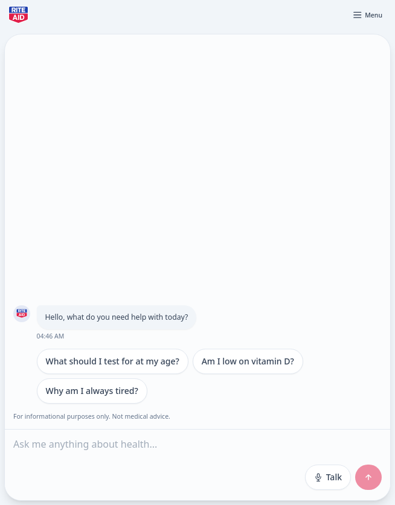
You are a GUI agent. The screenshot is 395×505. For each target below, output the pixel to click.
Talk (328, 477)
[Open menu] (367, 15)
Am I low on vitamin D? (248, 361)
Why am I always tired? (92, 390)
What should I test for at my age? (112, 361)
